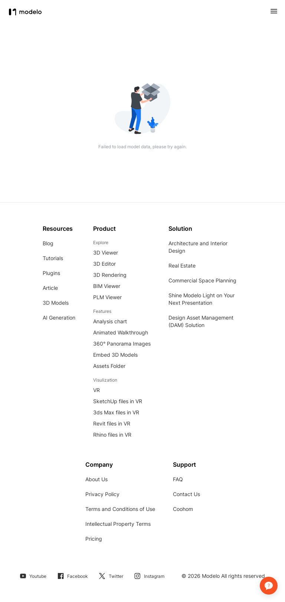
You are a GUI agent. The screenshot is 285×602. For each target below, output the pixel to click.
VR (96, 390)
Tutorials (53, 258)
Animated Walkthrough (120, 332)
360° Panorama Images (122, 343)
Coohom (183, 509)
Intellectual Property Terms (118, 524)
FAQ (178, 479)
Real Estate (182, 265)
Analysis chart (110, 321)
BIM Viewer (106, 286)
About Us (96, 479)
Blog (48, 243)
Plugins (51, 273)
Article (50, 288)
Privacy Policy (102, 494)
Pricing (93, 538)
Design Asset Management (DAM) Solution (200, 321)
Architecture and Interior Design (197, 247)
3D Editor (104, 263)
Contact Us (186, 494)
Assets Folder (109, 366)
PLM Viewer (107, 297)
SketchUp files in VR (117, 401)
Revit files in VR (111, 423)
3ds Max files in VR (116, 412)
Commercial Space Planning (202, 280)
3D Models (56, 303)
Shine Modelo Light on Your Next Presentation (201, 299)
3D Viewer (105, 252)
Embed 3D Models (115, 355)
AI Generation (59, 317)
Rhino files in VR (112, 434)
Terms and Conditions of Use (120, 509)
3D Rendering (110, 275)
